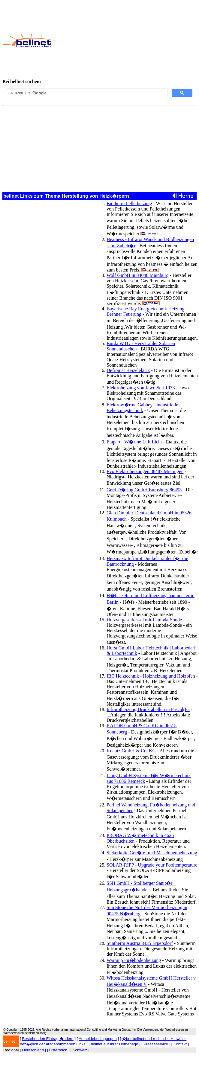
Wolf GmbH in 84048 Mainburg (137, 275)
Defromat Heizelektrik (128, 370)
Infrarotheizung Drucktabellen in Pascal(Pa (148, 709)
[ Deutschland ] (33, 1050)
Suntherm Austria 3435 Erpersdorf (140, 943)
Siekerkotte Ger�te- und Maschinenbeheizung (152, 852)
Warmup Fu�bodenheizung (134, 960)
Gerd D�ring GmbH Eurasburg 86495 (144, 489)
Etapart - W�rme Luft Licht (134, 441)
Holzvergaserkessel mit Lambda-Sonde (144, 619)
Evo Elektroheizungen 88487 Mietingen (145, 471)
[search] (86, 93)
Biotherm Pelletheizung (129, 203)
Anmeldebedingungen (98, 1038)
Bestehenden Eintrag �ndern (48, 1038)
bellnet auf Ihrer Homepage (114, 1044)
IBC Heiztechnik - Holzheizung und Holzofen (151, 675)
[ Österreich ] (58, 1050)
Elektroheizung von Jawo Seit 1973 (141, 387)
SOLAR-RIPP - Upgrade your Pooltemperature (152, 864)
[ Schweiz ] (80, 1050)
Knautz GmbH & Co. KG (131, 750)
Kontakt (180, 1044)
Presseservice (155, 1044)
